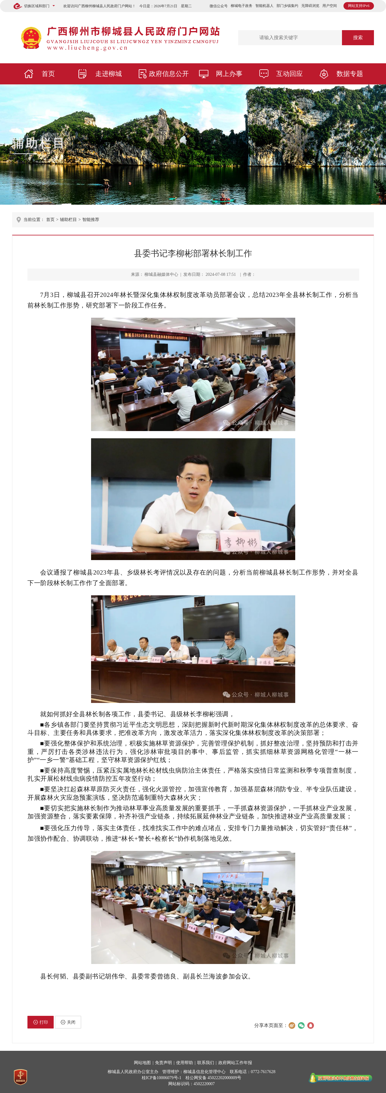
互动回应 (289, 73)
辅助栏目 (39, 143)
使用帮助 (184, 1062)
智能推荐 (90, 219)
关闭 (68, 1022)
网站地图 (142, 1062)
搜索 (358, 37)
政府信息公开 (169, 73)
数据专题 (350, 73)
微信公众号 (219, 6)
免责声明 (163, 1062)
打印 (40, 1022)
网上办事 (229, 73)
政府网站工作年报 (235, 1062)
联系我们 (205, 1062)
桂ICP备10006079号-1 (161, 1078)
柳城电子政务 (241, 6)
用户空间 (329, 6)
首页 (48, 73)
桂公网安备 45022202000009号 (213, 1078)
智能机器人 (264, 6)
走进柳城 (108, 73)
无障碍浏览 (310, 6)
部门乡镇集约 (287, 6)
